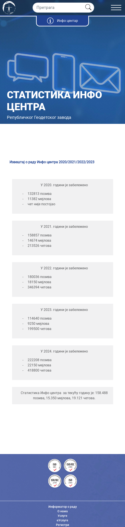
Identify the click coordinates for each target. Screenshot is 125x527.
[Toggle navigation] (118, 7)
